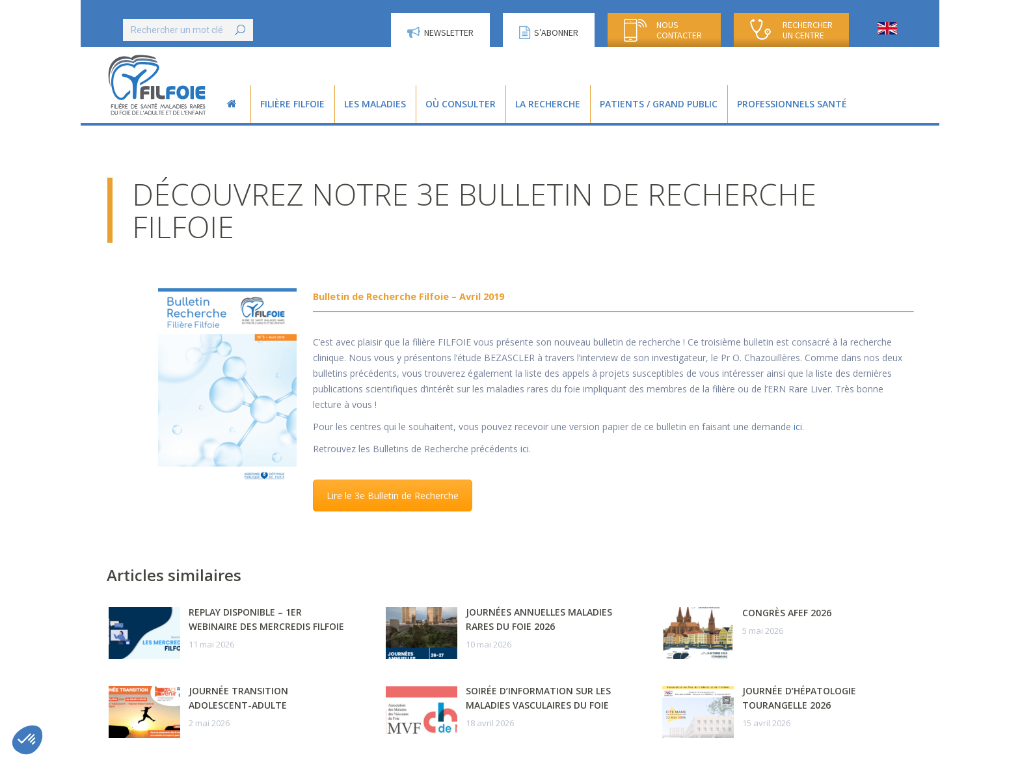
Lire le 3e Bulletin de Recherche (393, 495)
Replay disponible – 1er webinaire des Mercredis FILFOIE (266, 619)
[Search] (188, 30)
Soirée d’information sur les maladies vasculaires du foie (538, 698)
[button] (27, 739)
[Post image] (144, 633)
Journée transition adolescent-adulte (238, 698)
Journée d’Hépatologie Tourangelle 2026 (799, 698)
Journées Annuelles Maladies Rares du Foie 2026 (539, 619)
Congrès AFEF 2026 (786, 612)
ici (798, 426)
